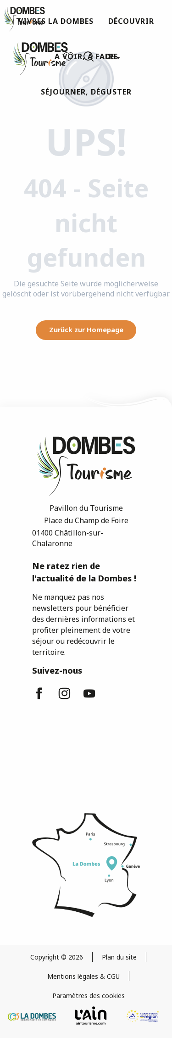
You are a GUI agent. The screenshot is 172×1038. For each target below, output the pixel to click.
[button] (88, 56)
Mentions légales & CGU (83, 976)
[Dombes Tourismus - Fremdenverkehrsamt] (24, 19)
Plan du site (119, 957)
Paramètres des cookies (88, 995)
